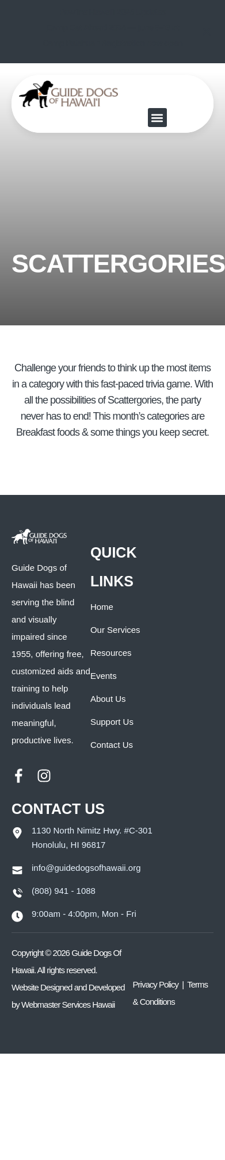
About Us (108, 699)
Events (103, 676)
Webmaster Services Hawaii (68, 1004)
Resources (111, 653)
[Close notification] (206, 32)
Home (101, 607)
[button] (157, 117)
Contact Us (111, 745)
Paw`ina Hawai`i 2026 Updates (113, 11)
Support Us (112, 722)
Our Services (115, 630)
